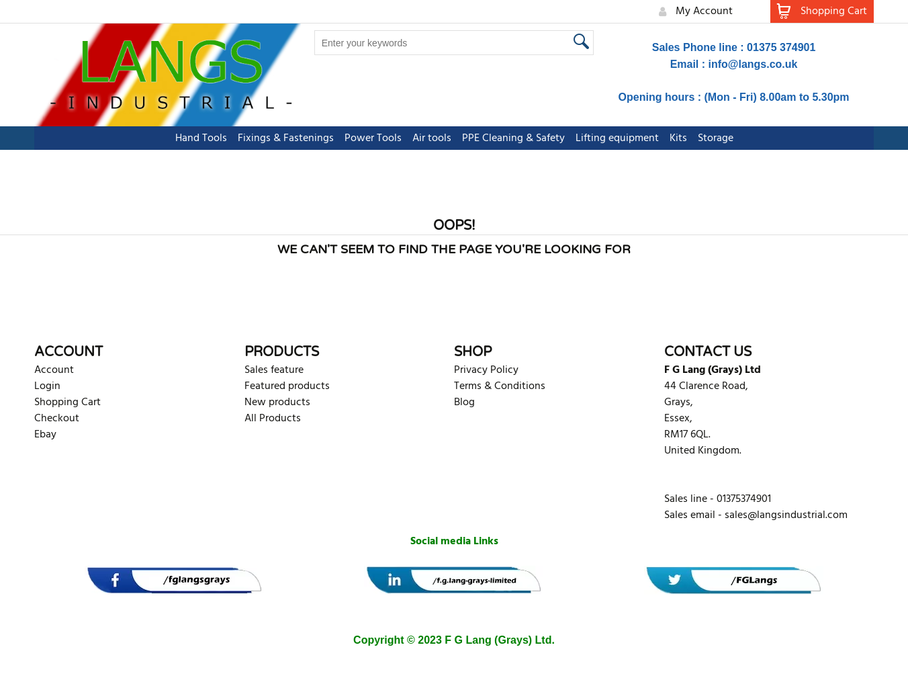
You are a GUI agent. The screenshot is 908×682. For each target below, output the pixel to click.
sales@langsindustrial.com (786, 515)
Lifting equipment (617, 138)
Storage (715, 138)
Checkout (56, 418)
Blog (464, 402)
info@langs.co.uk (753, 64)
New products (277, 402)
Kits (678, 138)
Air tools (431, 138)
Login (47, 386)
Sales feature (274, 370)
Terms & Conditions (499, 386)
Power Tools (373, 138)
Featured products (287, 386)
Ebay (45, 434)
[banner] (174, 580)
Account (54, 370)
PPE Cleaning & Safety (513, 138)
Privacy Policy (486, 370)
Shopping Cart (67, 402)
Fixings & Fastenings (286, 138)
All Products (272, 418)
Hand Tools (201, 138)
